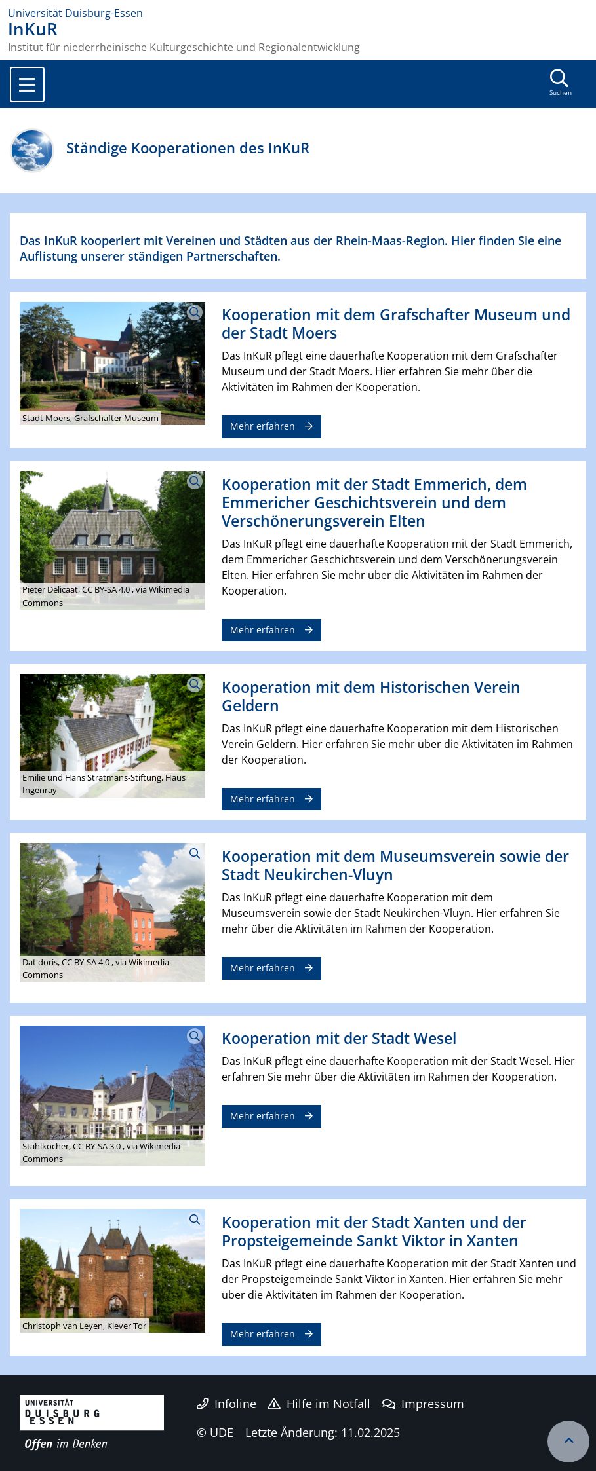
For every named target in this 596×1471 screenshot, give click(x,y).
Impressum (423, 1403)
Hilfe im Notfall (319, 1403)
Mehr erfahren (262, 426)
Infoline (226, 1403)
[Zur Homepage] (298, 13)
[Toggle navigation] (27, 84)
